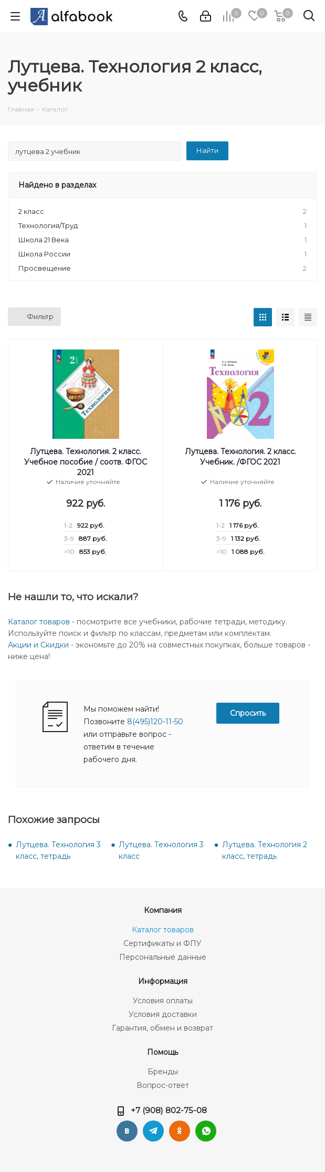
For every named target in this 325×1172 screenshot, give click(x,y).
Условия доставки (163, 1014)
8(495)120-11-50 (155, 721)
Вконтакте (127, 1131)
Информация (162, 981)
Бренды (163, 1071)
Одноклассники (179, 1131)
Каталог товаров (39, 621)
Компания (163, 910)
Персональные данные (162, 957)
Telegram (153, 1131)
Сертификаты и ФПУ (162, 943)
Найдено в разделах (57, 185)
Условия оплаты (163, 1000)
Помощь (162, 1052)
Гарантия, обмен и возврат (162, 1028)
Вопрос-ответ (163, 1085)
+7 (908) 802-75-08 (169, 1110)
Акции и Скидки (38, 645)
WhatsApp (205, 1131)
